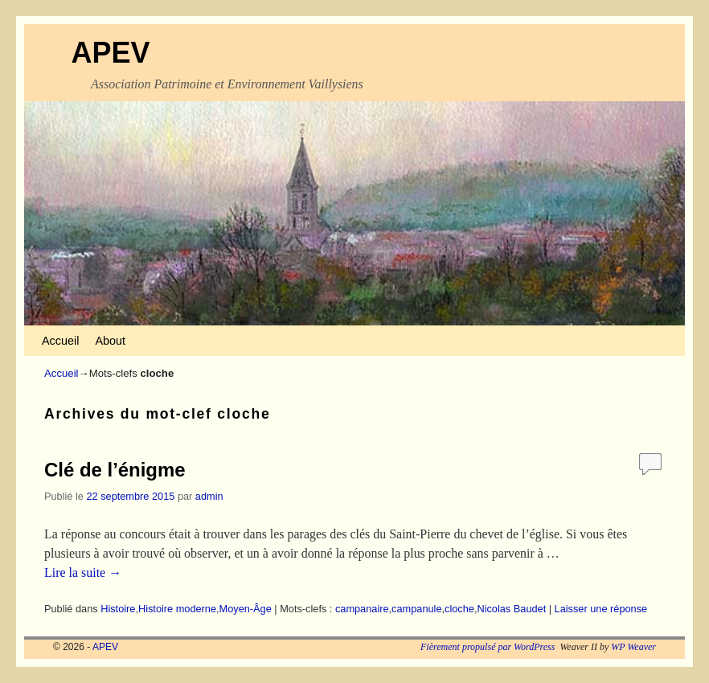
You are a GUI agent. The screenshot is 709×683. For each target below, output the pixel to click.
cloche (459, 609)
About (110, 340)
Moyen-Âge (245, 609)
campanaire (362, 609)
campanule (416, 609)
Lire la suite (82, 572)
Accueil (60, 340)
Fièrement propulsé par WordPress (487, 646)
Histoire (117, 609)
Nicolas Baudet (511, 609)
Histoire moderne (177, 609)
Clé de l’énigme (115, 470)
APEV (110, 52)
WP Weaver (633, 646)
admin (209, 496)
